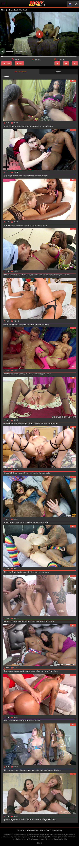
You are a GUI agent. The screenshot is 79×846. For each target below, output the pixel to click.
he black (14, 423)
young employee (64, 275)
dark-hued (45, 324)
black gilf (33, 423)
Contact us (21, 831)
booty (54, 820)
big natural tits (20, 671)
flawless (29, 721)
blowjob (45, 176)
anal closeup (44, 275)
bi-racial (50, 126)
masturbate (36, 225)
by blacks (40, 423)
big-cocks (31, 324)
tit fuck (6, 275)
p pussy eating (9, 522)
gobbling (22, 374)
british (23, 522)
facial (6, 324)
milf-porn (7, 621)
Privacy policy (57, 831)
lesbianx (7, 225)
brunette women (32, 374)
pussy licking (38, 522)
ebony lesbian (32, 126)
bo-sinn (52, 621)
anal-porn (35, 621)
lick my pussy (8, 671)
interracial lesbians (10, 473)
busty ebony (54, 275)
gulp (5, 176)
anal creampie (31, 770)
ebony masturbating (19, 126)
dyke (40, 572)
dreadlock (46, 572)
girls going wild (45, 473)
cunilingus (12, 572)
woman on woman (51, 423)
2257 (49, 831)
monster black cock (55, 770)
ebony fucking (23, 423)
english (46, 522)
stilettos (38, 176)
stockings (14, 374)
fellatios (38, 324)
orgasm (44, 225)
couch (45, 126)
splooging (20, 225)
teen (34, 721)
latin (39, 721)
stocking (29, 522)
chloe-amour (14, 324)
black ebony (54, 671)
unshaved (7, 126)
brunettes (22, 324)
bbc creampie (8, 770)
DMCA (42, 831)
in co (49, 374)
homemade (14, 721)
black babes (36, 671)
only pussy (42, 374)
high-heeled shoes (33, 820)
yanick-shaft (44, 621)
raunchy (21, 721)
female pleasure (23, 473)
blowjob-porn (16, 621)
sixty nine (34, 572)
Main (3, 10)
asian (17, 522)
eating (28, 671)
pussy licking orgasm (11, 820)
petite (13, 225)
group (17, 770)
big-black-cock (13, 176)
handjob (7, 374)
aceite (6, 721)
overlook (31, 176)
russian (22, 820)
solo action (34, 473)
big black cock (42, 770)
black (6, 572)
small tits (28, 225)
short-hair (23, 176)
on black (7, 423)
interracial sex (15, 275)
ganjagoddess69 (23, 572)
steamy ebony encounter (29, 275)
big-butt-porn (26, 621)
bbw (39, 126)
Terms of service (32, 831)
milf (49, 820)
